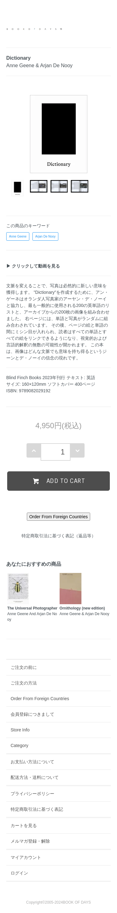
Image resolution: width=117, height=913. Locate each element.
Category (19, 745)
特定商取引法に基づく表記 (37, 809)
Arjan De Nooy (45, 236)
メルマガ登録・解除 (30, 841)
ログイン (19, 872)
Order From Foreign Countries (40, 698)
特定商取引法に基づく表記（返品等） (59, 535)
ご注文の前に (24, 667)
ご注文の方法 (24, 682)
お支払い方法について (32, 761)
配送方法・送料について (35, 777)
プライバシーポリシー (32, 793)
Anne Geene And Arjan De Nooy (32, 614)
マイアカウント (26, 857)
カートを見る (24, 825)
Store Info (20, 729)
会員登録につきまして (32, 714)
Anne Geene (18, 236)
